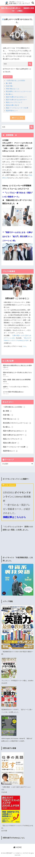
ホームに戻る (17, 117)
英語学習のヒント (12, 110)
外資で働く (9, 86)
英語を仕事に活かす (12, 105)
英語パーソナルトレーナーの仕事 (17, 108)
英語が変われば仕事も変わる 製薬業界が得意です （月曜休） (17, 9)
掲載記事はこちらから (14, 517)
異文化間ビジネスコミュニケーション (18, 91)
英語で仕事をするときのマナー (16, 99)
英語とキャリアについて (14, 102)
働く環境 (9, 83)
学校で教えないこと (12, 88)
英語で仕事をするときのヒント (16, 97)
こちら (24, 346)
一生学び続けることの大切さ (15, 80)
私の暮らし (9, 94)
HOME (17, 847)
